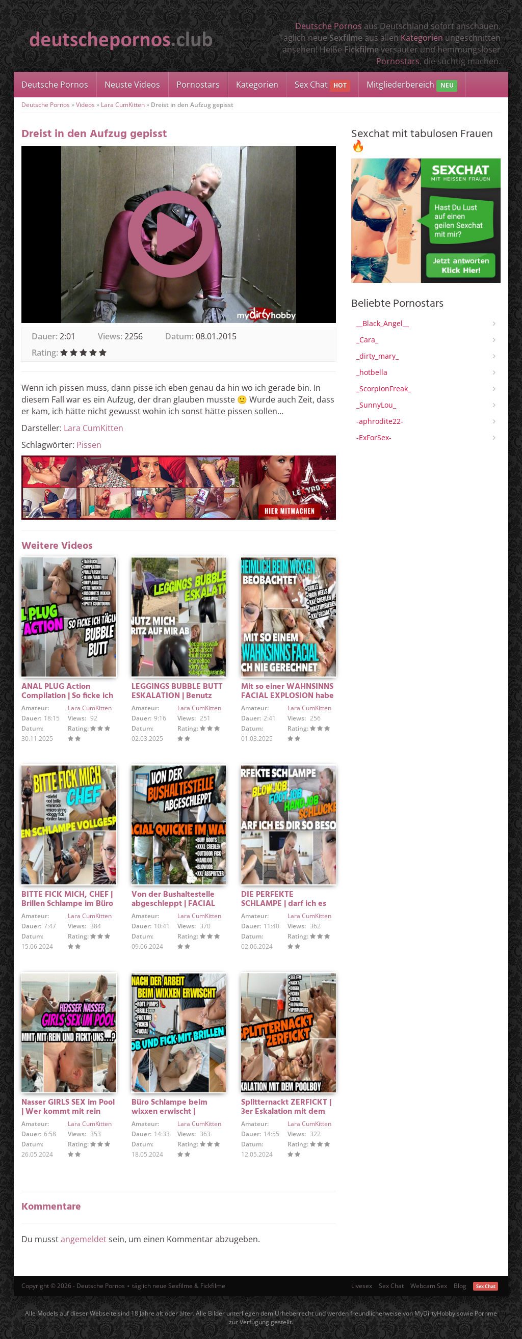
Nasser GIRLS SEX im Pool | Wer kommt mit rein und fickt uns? (68, 1112)
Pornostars (398, 61)
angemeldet (84, 1239)
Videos (85, 104)
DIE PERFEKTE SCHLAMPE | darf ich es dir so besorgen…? (283, 904)
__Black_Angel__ (382, 323)
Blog (460, 1285)
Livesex (361, 1285)
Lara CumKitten (123, 104)
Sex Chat (322, 85)
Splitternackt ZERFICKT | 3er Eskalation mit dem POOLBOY (286, 1112)
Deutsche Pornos (328, 26)
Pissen (88, 444)
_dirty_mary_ (377, 356)
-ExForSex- (374, 437)
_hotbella (371, 372)
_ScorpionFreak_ (383, 388)
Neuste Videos (132, 84)
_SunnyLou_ (376, 405)
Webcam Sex (428, 1285)
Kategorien (422, 37)
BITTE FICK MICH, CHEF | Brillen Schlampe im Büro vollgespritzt (67, 904)
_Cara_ (367, 339)
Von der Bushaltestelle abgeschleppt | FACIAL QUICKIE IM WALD (173, 904)
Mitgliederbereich (412, 85)
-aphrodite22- (379, 421)
